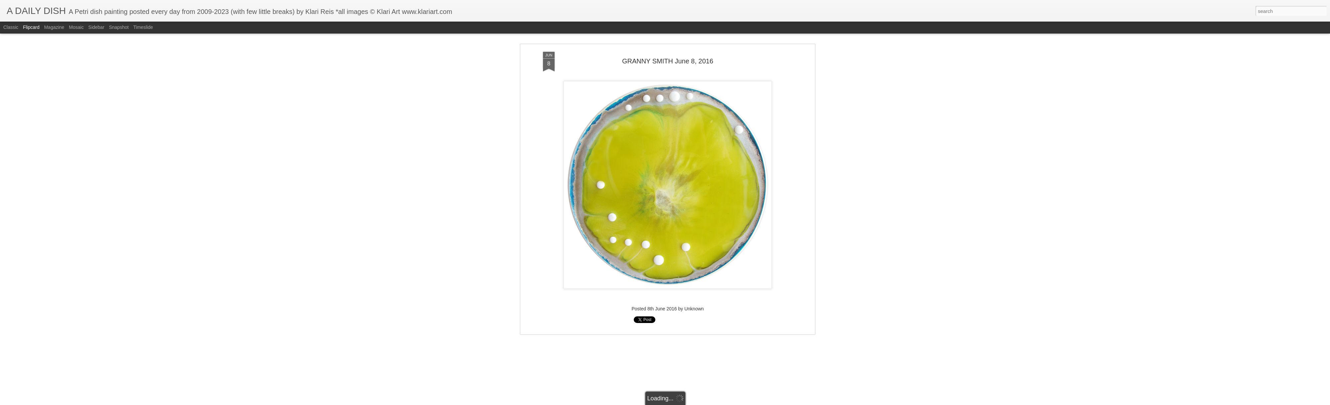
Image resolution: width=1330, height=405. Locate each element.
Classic (10, 27)
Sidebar (96, 27)
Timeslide (143, 27)
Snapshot (119, 27)
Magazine (54, 27)
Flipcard (31, 27)
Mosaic (76, 27)
